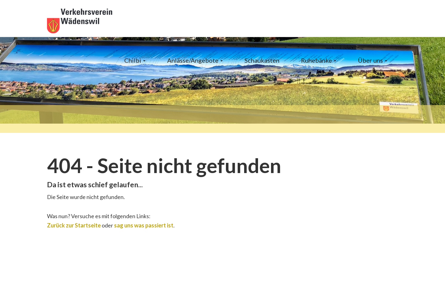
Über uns (372, 60)
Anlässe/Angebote (195, 60)
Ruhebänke (318, 60)
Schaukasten (261, 60)
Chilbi (135, 60)
